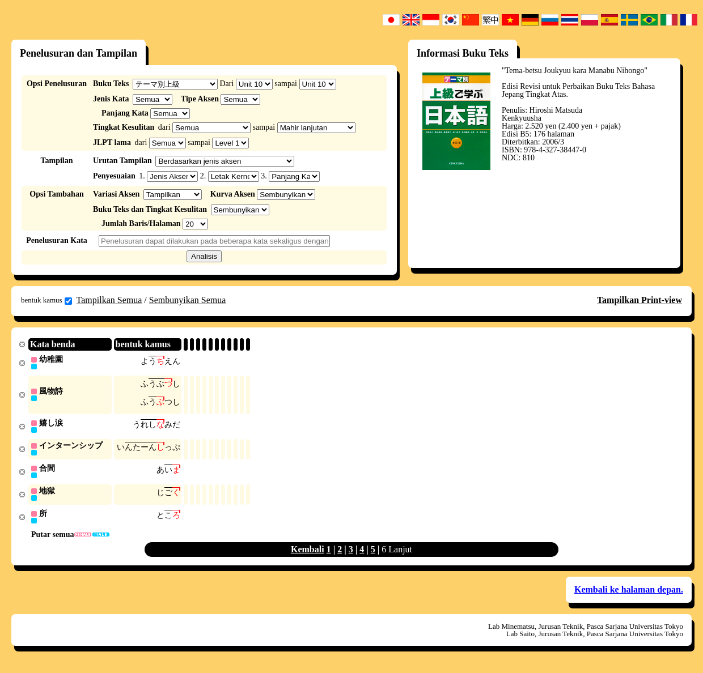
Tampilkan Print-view (639, 300)
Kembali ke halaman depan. (628, 594)
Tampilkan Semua (109, 300)
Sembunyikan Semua (187, 300)
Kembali (307, 554)
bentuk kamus (46, 300)
